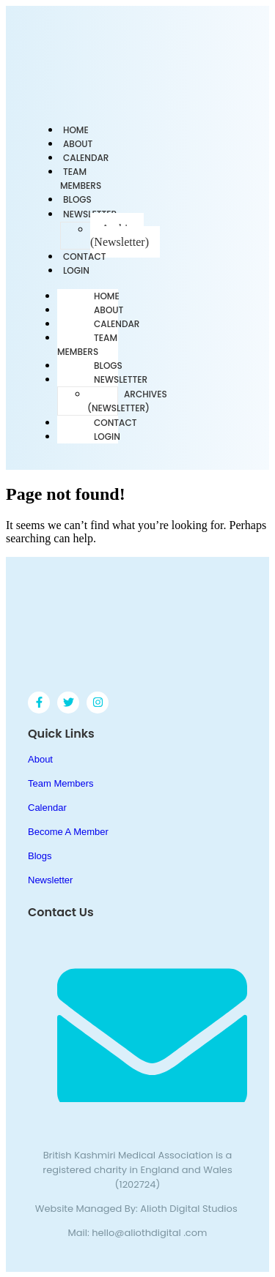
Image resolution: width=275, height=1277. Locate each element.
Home (107, 296)
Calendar (116, 324)
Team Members (80, 178)
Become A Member (68, 831)
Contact (115, 422)
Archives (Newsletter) (119, 235)
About (108, 310)
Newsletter (120, 379)
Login (76, 270)
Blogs (108, 365)
